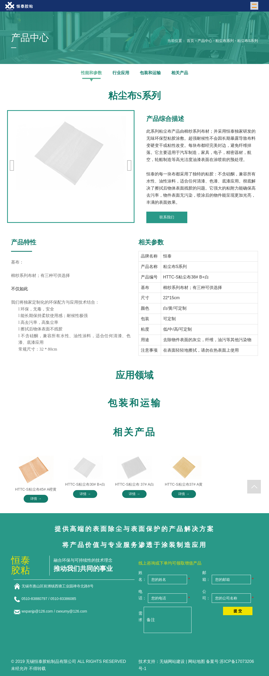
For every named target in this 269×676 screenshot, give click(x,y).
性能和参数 (91, 73)
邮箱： (206, 576)
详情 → (36, 499)
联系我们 (166, 217)
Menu (255, 5)
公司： (206, 594)
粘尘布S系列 (247, 41)
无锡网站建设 (172, 661)
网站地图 (196, 661)
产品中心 (205, 41)
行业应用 (120, 73)
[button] (129, 165)
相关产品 (179, 73)
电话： (142, 594)
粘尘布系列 (224, 41)
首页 (190, 41)
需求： (140, 616)
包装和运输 (150, 73)
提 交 (238, 611)
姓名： (142, 576)
